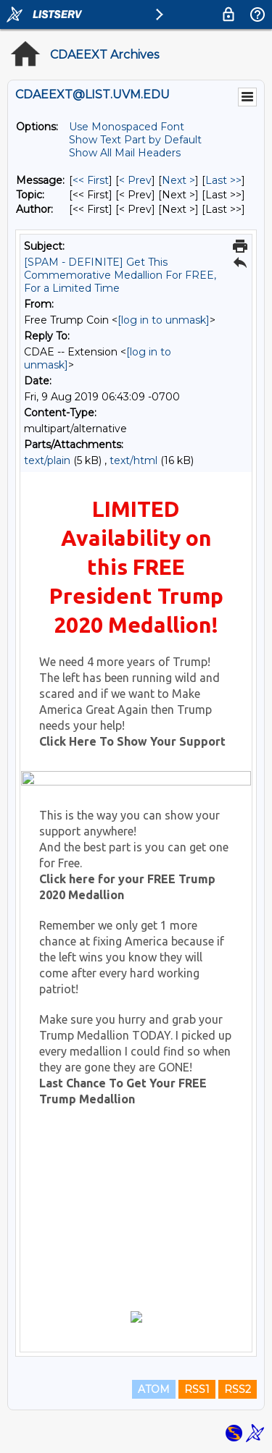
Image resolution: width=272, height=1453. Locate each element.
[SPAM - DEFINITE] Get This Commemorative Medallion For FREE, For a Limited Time (120, 275)
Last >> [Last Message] (223, 180)
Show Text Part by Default (135, 139)
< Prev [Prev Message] (135, 180)
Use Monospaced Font (126, 126)
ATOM (154, 1389)
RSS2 (237, 1389)
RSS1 (197, 1389)
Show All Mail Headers (125, 152)
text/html (133, 460)
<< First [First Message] (91, 180)
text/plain (47, 460)
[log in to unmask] (164, 320)
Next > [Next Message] (178, 180)
